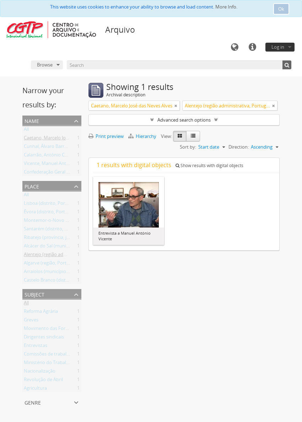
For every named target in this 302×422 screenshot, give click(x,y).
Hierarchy (142, 136)
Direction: (238, 147)
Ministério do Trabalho (48, 363)
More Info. (226, 7)
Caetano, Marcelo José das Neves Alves (64, 139)
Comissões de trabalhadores (54, 355)
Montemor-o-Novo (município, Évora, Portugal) (74, 221)
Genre (33, 402)
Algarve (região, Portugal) (50, 264)
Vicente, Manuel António (50, 164)
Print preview (106, 136)
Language (234, 47)
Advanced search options (184, 120)
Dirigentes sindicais (44, 338)
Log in (277, 47)
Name (32, 120)
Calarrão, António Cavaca (50, 156)
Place (32, 186)
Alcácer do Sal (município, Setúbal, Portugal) (70, 247)
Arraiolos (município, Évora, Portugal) (63, 272)
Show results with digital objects (209, 165)
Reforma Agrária (41, 312)
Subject (34, 294)
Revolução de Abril (43, 381)
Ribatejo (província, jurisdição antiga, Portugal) (73, 238)
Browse (45, 65)
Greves (31, 321)
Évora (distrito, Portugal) (49, 213)
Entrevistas (35, 346)
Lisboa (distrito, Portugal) (50, 204)
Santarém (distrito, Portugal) (54, 230)
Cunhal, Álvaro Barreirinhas (52, 147)
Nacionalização (39, 372)
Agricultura (35, 389)
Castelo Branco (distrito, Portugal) (59, 281)
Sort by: (188, 147)
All (26, 130)
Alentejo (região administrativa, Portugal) (67, 255)
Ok (281, 9)
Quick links (252, 47)
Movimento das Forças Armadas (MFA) (65, 329)
